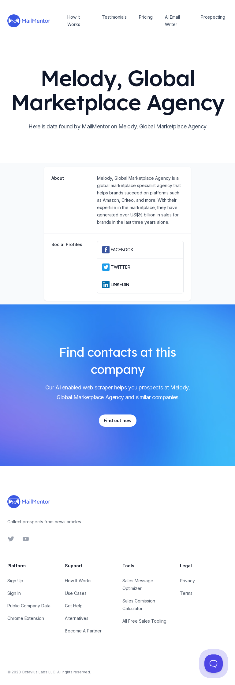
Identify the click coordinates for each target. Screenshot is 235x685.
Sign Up (15, 580)
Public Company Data (28, 605)
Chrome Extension (25, 618)
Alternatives (76, 618)
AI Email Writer (172, 20)
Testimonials (114, 17)
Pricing (146, 17)
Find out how (118, 420)
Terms (186, 593)
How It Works (73, 20)
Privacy (187, 580)
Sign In (14, 593)
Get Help (74, 605)
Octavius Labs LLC (38, 672)
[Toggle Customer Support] (213, 663)
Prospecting (213, 17)
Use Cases (76, 593)
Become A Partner (83, 630)
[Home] (28, 20)
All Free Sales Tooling (144, 621)
